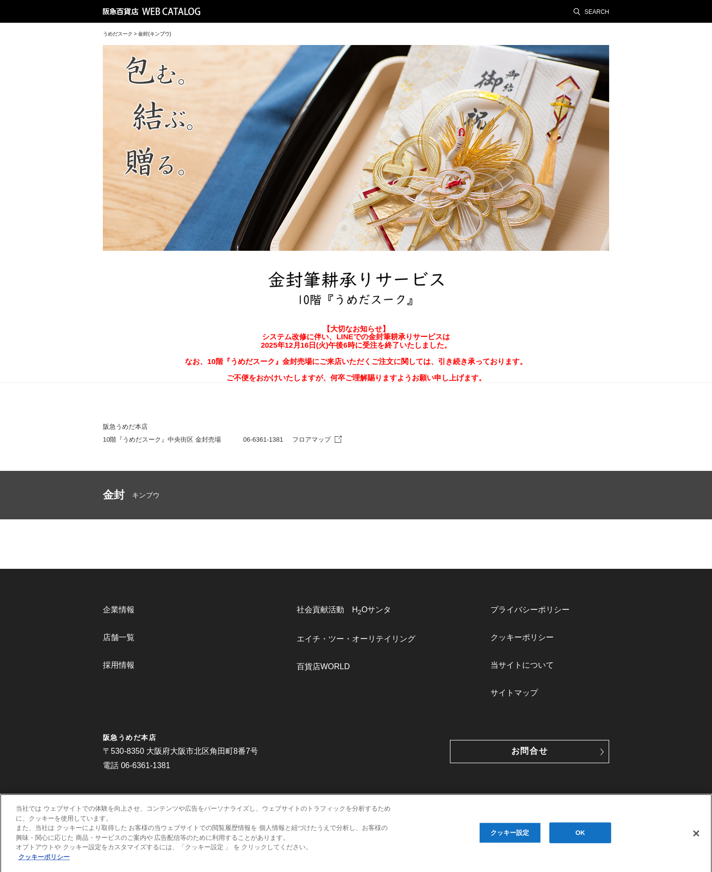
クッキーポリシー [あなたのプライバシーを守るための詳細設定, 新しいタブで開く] (44, 859)
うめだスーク (118, 34)
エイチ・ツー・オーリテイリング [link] (356, 639)
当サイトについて (522, 665)
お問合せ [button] (529, 751)
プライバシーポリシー (530, 609)
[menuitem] (162, 610)
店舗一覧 (118, 637)
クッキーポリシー (522, 637)
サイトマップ (514, 692)
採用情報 (118, 665)
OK (580, 834)
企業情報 (118, 609)
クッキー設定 (510, 834)
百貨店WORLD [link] (323, 666)
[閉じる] (696, 835)
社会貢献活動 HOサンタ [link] (344, 610)
